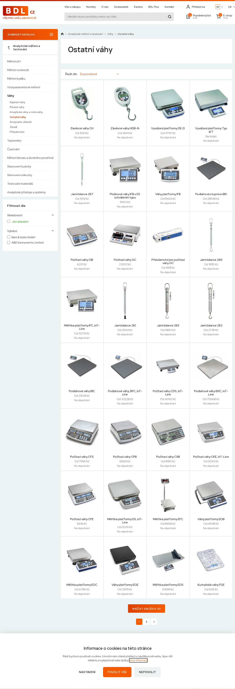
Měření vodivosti (18, 70)
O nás (105, 6)
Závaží (13, 127)
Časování (13, 149)
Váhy (10, 96)
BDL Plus (153, 6)
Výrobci (12, 231)
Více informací (138, 660)
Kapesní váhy (17, 102)
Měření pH (14, 61)
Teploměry (14, 140)
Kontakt (169, 6)
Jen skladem (20, 221)
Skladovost (15, 215)
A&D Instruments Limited (28, 242)
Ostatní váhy (18, 117)
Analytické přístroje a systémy (26, 192)
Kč (218, 6)
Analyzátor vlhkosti (21, 122)
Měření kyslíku (16, 79)
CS (230, 6)
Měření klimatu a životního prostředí (30, 158)
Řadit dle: (71, 74)
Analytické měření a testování (23, 47)
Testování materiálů (20, 184)
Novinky (91, 6)
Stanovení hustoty (19, 166)
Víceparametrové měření (23, 87)
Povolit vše (117, 672)
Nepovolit (147, 672)
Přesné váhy (17, 107)
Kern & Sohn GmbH (23, 237)
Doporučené (88, 74)
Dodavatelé (121, 6)
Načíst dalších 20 (146, 608)
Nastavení (87, 672)
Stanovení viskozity (19, 175)
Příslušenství (17, 132)
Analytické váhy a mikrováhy (26, 112)
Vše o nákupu (72, 6)
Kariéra (138, 6)
